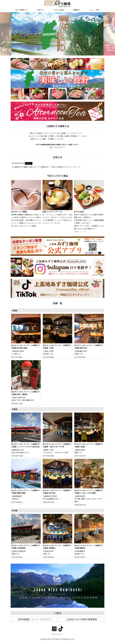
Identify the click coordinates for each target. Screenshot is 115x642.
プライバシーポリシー (57, 634)
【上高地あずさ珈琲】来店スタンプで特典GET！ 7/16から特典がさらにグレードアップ (45, 167)
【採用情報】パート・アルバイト (34, 619)
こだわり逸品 (58, 10)
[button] (2, 34)
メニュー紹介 (94, 10)
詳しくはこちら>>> (57, 147)
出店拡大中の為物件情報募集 (82, 619)
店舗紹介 (76, 10)
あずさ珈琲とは (21, 10)
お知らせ (40, 10)
